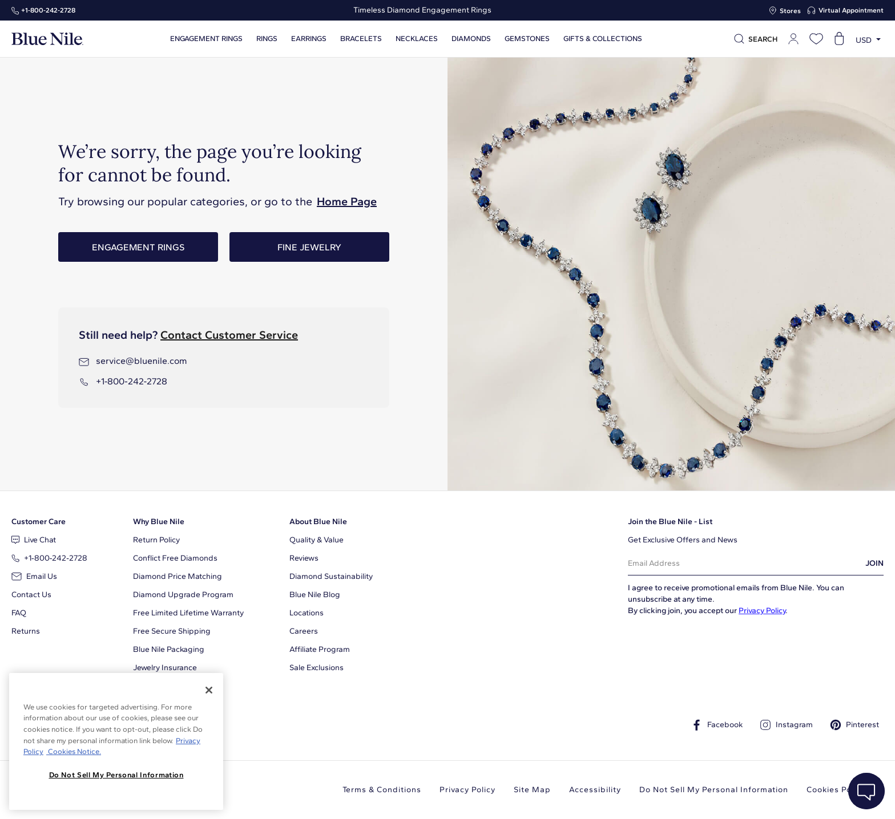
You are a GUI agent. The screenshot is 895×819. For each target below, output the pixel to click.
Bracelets (361, 39)
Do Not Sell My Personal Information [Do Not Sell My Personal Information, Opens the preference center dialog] (116, 775)
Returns (25, 631)
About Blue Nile (318, 521)
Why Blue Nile (158, 521)
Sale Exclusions (316, 667)
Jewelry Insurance (165, 667)
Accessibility (595, 789)
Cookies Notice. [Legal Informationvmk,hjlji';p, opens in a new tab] (73, 751)
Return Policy (156, 540)
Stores (790, 11)
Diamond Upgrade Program (183, 594)
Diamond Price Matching (177, 576)
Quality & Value (316, 540)
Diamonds (471, 39)
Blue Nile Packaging (168, 649)
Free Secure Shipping (172, 631)
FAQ (18, 613)
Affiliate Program (319, 649)
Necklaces (417, 39)
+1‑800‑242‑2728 (48, 10)
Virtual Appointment (851, 10)
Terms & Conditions (381, 789)
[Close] (208, 690)
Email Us (34, 576)
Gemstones (527, 39)
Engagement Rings (138, 247)
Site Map (532, 789)
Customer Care (38, 521)
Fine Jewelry (309, 247)
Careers (303, 631)
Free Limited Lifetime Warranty (188, 613)
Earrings (308, 39)
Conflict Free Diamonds (175, 558)
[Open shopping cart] (839, 39)
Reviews (304, 558)
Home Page (347, 201)
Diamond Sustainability (331, 576)
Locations (306, 613)
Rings (266, 39)
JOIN (874, 563)
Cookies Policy (836, 789)
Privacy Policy (762, 610)
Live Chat (33, 540)
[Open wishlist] (816, 39)
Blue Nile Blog (314, 594)
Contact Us (31, 594)
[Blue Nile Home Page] (47, 39)
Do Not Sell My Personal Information (713, 789)
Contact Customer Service (229, 335)
